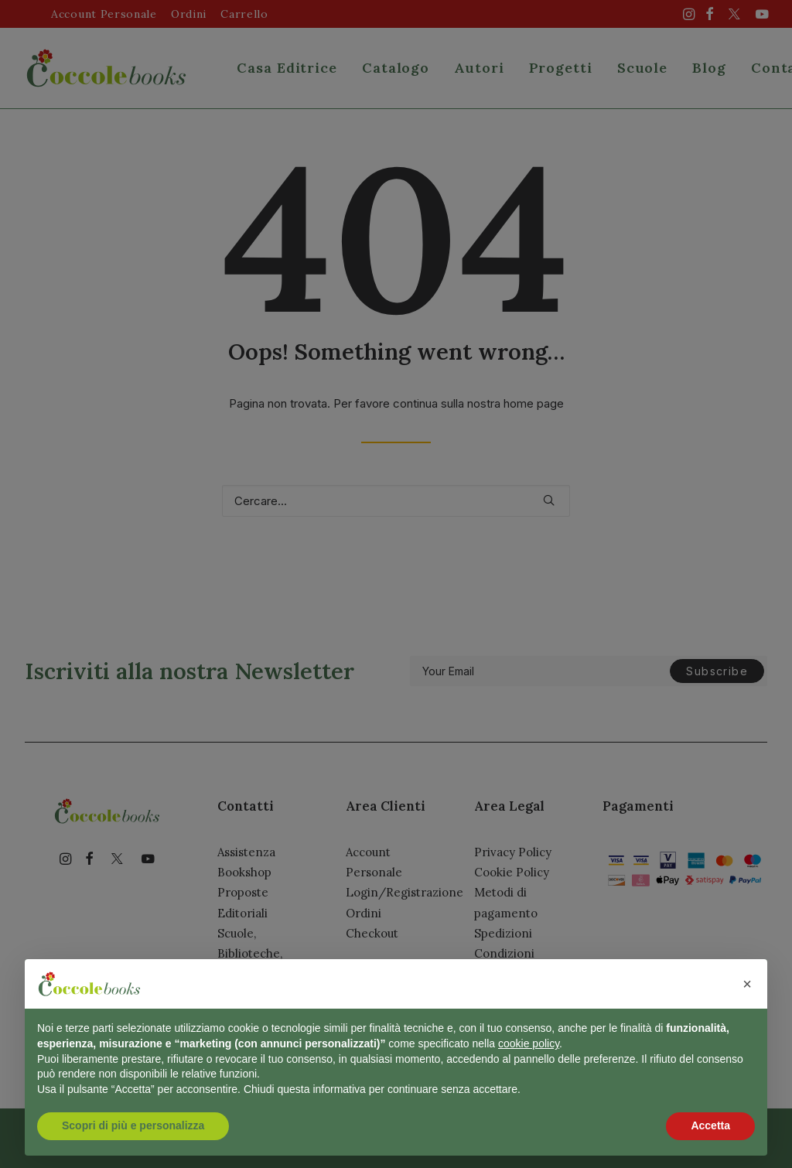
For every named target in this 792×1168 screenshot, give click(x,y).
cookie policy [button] (528, 1043)
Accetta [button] (710, 1125)
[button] (747, 984)
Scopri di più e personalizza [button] (133, 1125)
